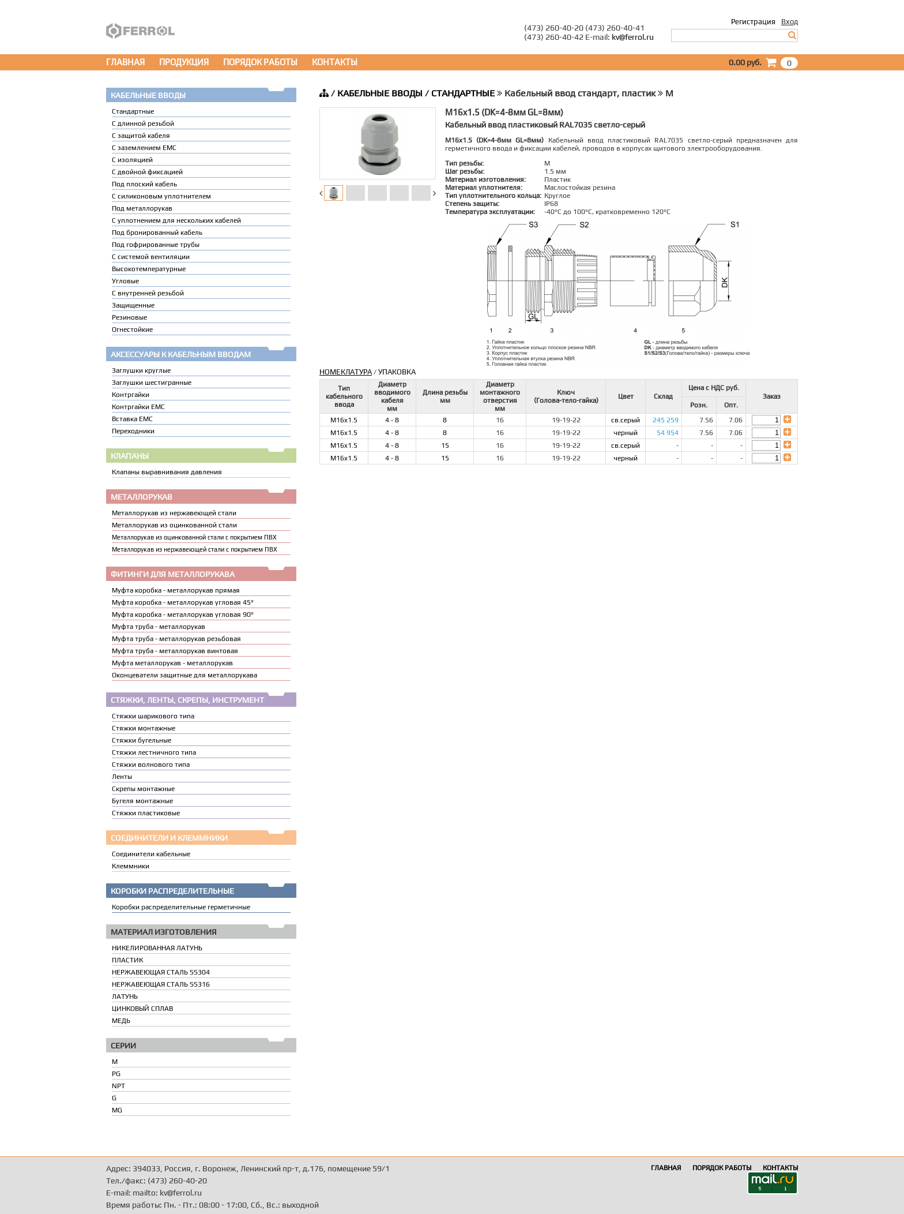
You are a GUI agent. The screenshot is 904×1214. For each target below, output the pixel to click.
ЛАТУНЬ (125, 996)
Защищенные (133, 305)
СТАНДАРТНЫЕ (463, 93)
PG (116, 1074)
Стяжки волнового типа (151, 764)
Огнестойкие (132, 329)
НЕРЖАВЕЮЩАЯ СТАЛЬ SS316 (161, 984)
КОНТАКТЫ (334, 62)
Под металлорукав (142, 208)
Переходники (133, 431)
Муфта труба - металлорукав (158, 627)
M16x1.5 (343, 420)
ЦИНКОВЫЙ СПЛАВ (142, 1009)
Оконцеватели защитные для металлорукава (184, 675)
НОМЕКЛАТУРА (345, 372)
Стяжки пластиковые (146, 813)
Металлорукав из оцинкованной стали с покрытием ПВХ (194, 537)
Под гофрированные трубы (155, 245)
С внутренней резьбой (148, 293)
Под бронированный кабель (157, 232)
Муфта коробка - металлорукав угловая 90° (183, 614)
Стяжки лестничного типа (154, 752)
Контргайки (130, 395)
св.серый (625, 420)
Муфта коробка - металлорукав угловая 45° (183, 602)
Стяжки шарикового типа (153, 716)
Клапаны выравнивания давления (167, 472)
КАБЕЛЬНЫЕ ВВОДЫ (380, 93)
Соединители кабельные (151, 854)
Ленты (122, 777)
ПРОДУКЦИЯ (184, 62)
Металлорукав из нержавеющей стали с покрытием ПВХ (194, 549)
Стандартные (133, 111)
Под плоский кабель (144, 184)
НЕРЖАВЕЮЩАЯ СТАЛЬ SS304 (161, 972)
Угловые (125, 281)
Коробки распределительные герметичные (181, 907)
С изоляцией (132, 160)
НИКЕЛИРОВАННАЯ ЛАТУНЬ (157, 948)
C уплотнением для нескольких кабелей (176, 220)
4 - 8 (392, 420)
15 (445, 445)
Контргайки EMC (138, 407)
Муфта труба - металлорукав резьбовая (176, 639)
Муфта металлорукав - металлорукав (172, 663)
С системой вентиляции (151, 257)
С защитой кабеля (141, 136)
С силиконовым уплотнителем (161, 196)
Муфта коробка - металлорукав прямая (176, 590)
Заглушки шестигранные (151, 383)
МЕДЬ (121, 1021)
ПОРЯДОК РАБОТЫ (260, 62)
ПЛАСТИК (127, 960)
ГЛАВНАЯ (125, 62)
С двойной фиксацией (147, 172)
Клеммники (130, 866)
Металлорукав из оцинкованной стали (174, 525)
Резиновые (129, 317)
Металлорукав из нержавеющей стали (174, 513)
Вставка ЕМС (132, 419)
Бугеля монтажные (142, 801)
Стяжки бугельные (141, 740)
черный (625, 433)
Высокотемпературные (149, 269)
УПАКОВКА (397, 372)
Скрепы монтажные (143, 789)
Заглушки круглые (141, 370)
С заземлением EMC (144, 148)
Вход (789, 21)
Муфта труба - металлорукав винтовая (175, 651)
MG (117, 1110)
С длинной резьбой (143, 123)
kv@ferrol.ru (633, 37)
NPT (118, 1086)
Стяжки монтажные (143, 728)
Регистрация (753, 21)
